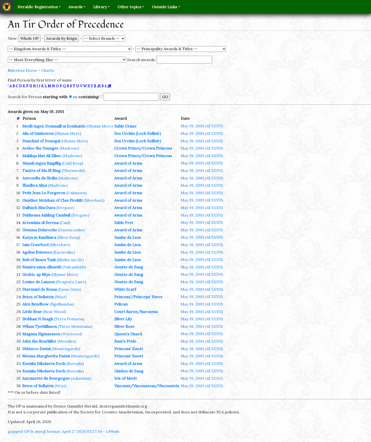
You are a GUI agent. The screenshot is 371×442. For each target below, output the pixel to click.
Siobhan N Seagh (37, 318)
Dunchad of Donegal (41, 140)
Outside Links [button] (164, 6)
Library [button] (100, 6)
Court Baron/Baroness (136, 311)
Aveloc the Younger (40, 148)
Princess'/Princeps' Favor (138, 296)
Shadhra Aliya (34, 185)
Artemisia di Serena (40, 222)
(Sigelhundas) (61, 304)
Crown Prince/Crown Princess (143, 148)
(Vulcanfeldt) (74, 267)
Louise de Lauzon (38, 281)
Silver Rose (124, 326)
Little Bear (32, 311)
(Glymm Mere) (99, 126)
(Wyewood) (71, 333)
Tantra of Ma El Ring (41, 170)
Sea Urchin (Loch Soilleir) (137, 133)
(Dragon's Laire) (71, 281)
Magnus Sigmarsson (41, 333)
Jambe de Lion (127, 237)
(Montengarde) (66, 348)
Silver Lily (123, 318)
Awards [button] (75, 6)
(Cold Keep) (72, 163)
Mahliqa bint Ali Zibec (41, 155)
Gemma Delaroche (39, 229)
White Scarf (125, 289)
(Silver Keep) (68, 237)
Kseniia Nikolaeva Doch (43, 363)
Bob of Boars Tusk (39, 259)
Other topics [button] (129, 6)
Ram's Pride (125, 341)
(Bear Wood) (54, 311)
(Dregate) (65, 207)
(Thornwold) (73, 170)
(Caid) (65, 222)
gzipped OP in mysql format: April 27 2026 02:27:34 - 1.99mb (63, 431)
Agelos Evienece (37, 252)
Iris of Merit (125, 378)
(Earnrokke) (64, 252)
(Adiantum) (81, 378)
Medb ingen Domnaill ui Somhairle (53, 126)
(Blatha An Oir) (70, 259)
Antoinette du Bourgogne (46, 378)
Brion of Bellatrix (38, 296)
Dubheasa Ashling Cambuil (46, 215)
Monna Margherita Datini (46, 356)
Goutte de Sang (128, 267)
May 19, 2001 (202, 125)
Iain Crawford (35, 244)
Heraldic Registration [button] (37, 6)
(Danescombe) (71, 229)
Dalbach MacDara (38, 207)
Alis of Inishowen (38, 133)
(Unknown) (76, 192)
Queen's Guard (128, 333)
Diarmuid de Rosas (39, 289)
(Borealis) (75, 363)
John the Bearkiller (39, 341)
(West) (60, 296)
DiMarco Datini (36, 348)
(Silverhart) (94, 200)
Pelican (121, 304)
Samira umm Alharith (41, 267)
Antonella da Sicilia (39, 178)
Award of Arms (128, 163)
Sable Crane (125, 126)
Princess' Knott (128, 348)
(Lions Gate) (69, 289)
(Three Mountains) (75, 326)
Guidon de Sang (128, 371)
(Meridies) (67, 341)
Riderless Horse (22, 70)
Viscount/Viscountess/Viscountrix (146, 385)
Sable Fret (123, 222)
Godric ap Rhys (36, 274)
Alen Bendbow (35, 304)
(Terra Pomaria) (69, 318)
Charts (47, 70)
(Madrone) (69, 148)
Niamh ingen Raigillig (41, 163)
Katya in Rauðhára (39, 237)
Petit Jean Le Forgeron (43, 192)
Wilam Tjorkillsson (39, 326)
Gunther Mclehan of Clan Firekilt (52, 200)
